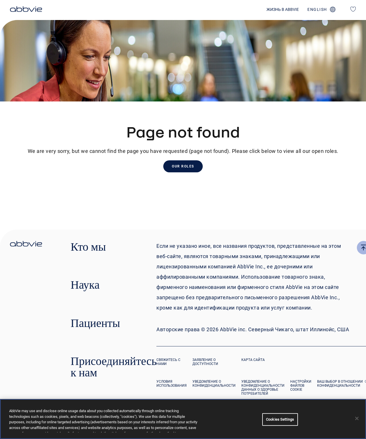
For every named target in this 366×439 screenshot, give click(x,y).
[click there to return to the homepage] (26, 244)
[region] (183, 419)
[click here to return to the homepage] (26, 10)
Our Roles (183, 166)
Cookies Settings (280, 419)
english (317, 9)
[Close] (357, 418)
